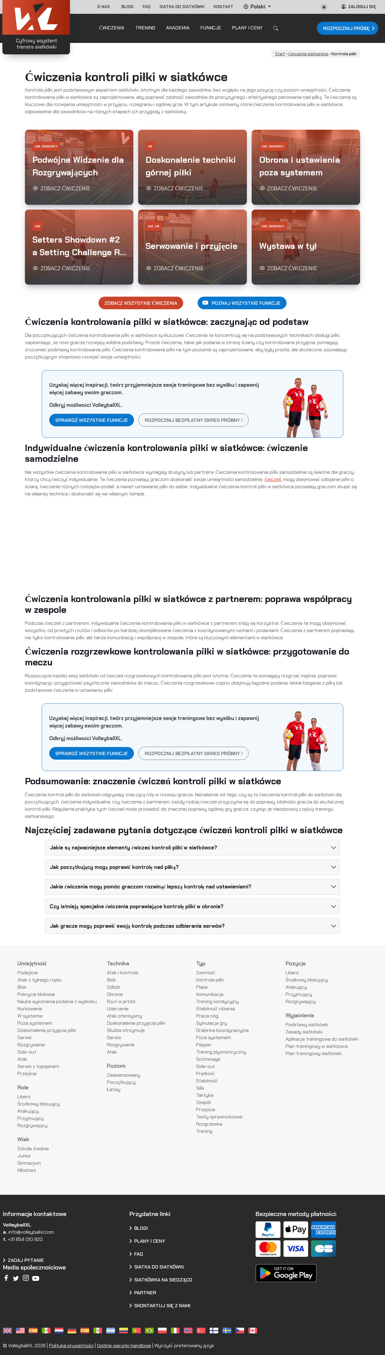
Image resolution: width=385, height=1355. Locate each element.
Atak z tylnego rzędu (39, 980)
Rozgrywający (32, 1125)
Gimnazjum (29, 1163)
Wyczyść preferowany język (184, 1345)
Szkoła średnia (33, 1148)
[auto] (324, 7)
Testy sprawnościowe (219, 1117)
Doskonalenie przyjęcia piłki (46, 1030)
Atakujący (28, 1111)
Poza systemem (34, 1023)
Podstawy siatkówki (307, 1024)
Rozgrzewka (209, 1124)
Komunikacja (209, 994)
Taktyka (205, 1095)
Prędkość (205, 1073)
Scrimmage (208, 1059)
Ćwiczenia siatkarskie (308, 53)
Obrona (115, 994)
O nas (104, 6)
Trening (204, 1131)
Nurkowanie (29, 1009)
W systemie (30, 1016)
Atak (22, 1059)
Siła (200, 1088)
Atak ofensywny (124, 1016)
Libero (24, 1096)
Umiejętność (32, 963)
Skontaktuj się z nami (162, 1305)
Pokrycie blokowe (36, 994)
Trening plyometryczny (221, 1052)
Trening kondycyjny (217, 1001)
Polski (255, 6)
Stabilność (207, 1081)
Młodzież (26, 1170)
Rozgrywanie (31, 1045)
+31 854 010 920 (25, 1239)
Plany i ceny (149, 1241)
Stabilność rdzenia (215, 1009)
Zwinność (205, 972)
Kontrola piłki (210, 980)
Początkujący (121, 1082)
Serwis (24, 1037)
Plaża (202, 987)
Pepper (204, 1045)
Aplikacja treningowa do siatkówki (322, 1039)
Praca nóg (207, 1016)
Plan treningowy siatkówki (313, 1053)
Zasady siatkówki (304, 1032)
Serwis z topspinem (38, 1066)
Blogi (127, 6)
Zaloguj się (358, 6)
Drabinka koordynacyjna (222, 1030)
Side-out (26, 1052)
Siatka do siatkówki (182, 6)
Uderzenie (118, 1009)
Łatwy (114, 1089)
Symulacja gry (211, 1023)
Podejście (27, 972)
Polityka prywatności (71, 1345)
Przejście (27, 1073)
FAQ (146, 6)
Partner (145, 1293)
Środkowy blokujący (38, 1104)
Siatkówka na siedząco (163, 1280)
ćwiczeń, (273, 479)
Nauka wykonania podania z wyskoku (57, 1001)
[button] (79, 167)
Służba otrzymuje (126, 1030)
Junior (24, 1156)
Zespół (203, 1102)
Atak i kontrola (122, 972)
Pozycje (296, 963)
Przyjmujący (30, 1118)
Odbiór (114, 987)
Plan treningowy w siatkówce (317, 1046)
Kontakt (223, 6)
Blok (21, 987)
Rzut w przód (121, 1001)
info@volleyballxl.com (31, 1232)
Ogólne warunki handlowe (124, 1345)
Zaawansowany (123, 1075)
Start (280, 53)
